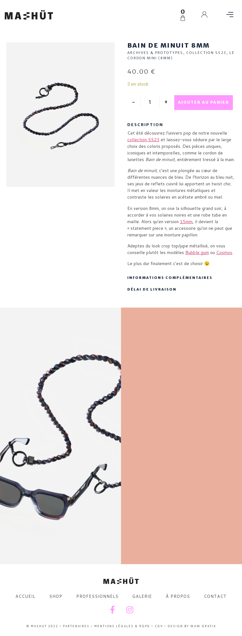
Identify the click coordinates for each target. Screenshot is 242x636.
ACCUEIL (25, 596)
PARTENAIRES (76, 626)
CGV (159, 626)
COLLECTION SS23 (206, 52)
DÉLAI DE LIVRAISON (151, 289)
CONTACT (215, 596)
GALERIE (142, 596)
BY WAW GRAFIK (199, 626)
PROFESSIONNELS (97, 596)
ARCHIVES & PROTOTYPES (155, 52)
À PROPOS (178, 596)
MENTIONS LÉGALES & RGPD (122, 626)
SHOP (55, 596)
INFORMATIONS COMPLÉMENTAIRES (169, 277)
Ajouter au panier (203, 102)
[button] (230, 15)
